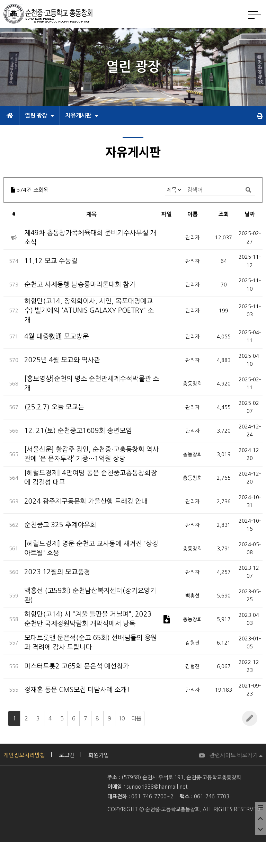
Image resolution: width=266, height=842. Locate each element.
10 (121, 718)
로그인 (66, 755)
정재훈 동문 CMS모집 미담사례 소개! (77, 689)
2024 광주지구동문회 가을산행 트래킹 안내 (86, 501)
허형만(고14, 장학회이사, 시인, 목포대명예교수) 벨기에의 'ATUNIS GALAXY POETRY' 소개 (89, 310)
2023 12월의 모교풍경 (57, 572)
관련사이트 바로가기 (236, 755)
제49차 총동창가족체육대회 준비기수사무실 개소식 (90, 238)
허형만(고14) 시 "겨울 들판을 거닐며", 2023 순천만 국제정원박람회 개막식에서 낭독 (88, 619)
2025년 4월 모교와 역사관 (62, 360)
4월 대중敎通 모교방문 (56, 336)
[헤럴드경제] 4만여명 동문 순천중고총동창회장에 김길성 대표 (90, 478)
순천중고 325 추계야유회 (60, 525)
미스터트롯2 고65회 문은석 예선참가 (76, 666)
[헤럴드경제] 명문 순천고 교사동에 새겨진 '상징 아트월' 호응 (91, 548)
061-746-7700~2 (152, 796)
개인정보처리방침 (24, 755)
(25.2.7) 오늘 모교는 (54, 407)
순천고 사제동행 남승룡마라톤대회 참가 (79, 284)
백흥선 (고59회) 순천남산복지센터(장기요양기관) (90, 595)
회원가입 (98, 755)
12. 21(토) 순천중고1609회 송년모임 (78, 430)
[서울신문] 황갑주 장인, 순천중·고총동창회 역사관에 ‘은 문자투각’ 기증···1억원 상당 (91, 454)
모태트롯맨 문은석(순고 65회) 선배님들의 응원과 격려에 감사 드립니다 (90, 642)
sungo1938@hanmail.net (156, 786)
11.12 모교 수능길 (50, 261)
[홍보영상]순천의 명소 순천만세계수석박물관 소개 (91, 383)
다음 (136, 718)
